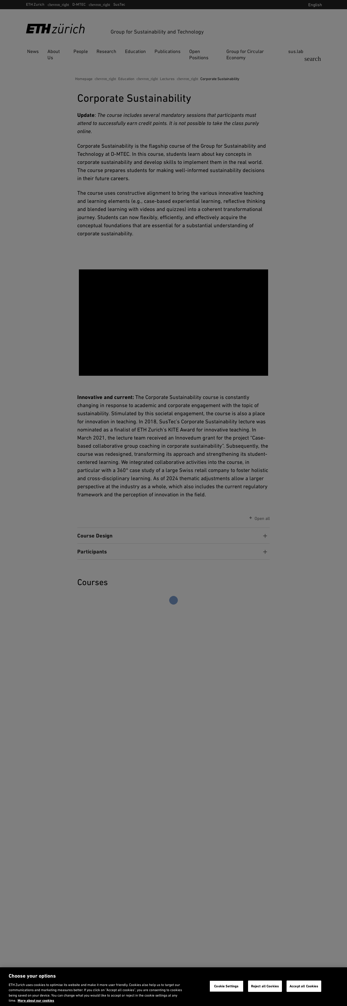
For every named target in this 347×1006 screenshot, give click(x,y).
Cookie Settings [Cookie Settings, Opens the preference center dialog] (226, 986)
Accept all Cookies (304, 986)
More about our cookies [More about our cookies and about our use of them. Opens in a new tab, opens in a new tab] (36, 1000)
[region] (173, 986)
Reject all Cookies (265, 986)
